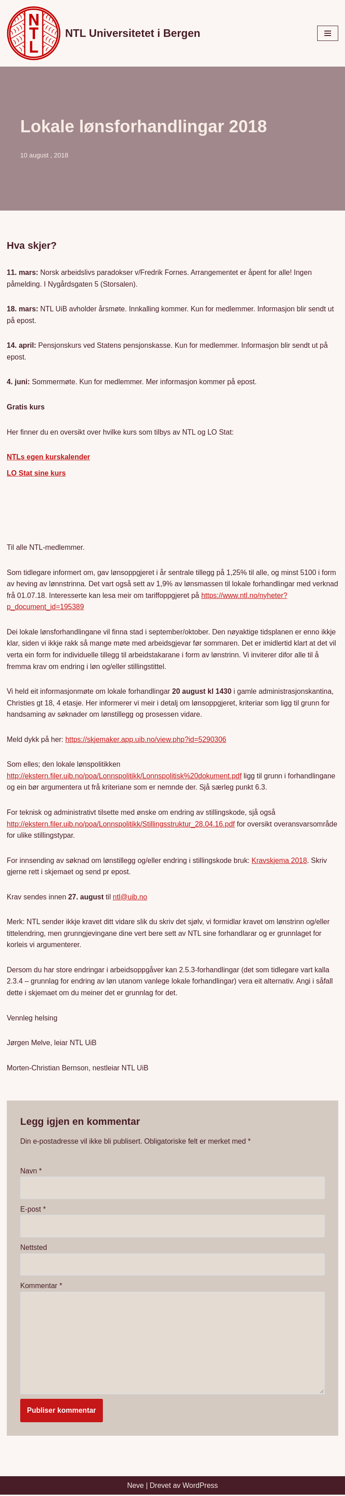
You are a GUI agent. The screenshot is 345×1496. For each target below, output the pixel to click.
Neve (135, 1486)
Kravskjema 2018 (280, 861)
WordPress (200, 1486)
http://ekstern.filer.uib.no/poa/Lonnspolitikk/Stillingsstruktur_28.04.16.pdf (121, 824)
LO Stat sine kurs (36, 473)
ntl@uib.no (130, 897)
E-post (33, 1210)
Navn (31, 1172)
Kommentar (41, 1286)
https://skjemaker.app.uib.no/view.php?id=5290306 (146, 740)
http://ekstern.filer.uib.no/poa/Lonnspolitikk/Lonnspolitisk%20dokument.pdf (124, 776)
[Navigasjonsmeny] (327, 33)
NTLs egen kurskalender (48, 457)
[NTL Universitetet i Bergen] (103, 33)
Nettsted (33, 1248)
